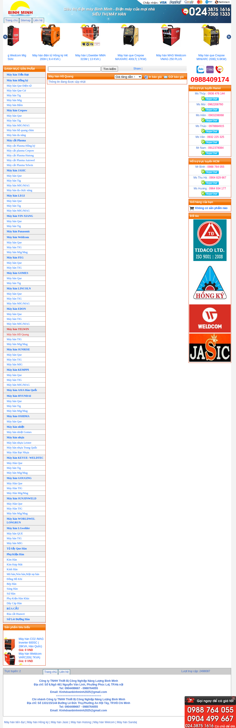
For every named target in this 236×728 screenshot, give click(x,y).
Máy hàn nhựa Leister (19, 442)
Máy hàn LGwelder (18, 528)
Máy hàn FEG (15, 257)
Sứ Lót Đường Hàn (18, 619)
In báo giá (153, 77)
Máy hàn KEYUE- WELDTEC (25, 457)
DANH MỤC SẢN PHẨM (19, 68)
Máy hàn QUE (15, 533)
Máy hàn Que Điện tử (19, 85)
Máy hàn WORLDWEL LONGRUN (21, 520)
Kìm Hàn (12, 559)
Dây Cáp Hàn (14, 603)
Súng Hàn (12, 588)
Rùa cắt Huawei (16, 614)
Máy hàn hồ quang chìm (20, 130)
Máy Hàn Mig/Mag (17, 493)
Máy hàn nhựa (15, 437)
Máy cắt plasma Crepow (20, 150)
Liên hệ (38, 20)
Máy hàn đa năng (16, 135)
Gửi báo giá (173, 77)
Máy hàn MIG (15, 364)
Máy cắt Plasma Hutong (20, 155)
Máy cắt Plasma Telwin (20, 165)
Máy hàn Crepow (17, 110)
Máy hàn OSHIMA (18, 416)
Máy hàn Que (14, 115)
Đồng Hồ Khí (14, 579)
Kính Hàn (12, 569)
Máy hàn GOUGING (19, 478)
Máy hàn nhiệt (15, 426)
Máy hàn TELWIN (18, 329)
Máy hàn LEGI (16, 195)
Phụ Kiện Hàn (15, 554)
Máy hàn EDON (16, 308)
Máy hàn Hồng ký (17, 80)
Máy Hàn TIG (14, 488)
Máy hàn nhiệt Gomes (19, 432)
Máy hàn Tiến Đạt (18, 74)
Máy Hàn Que (14, 463)
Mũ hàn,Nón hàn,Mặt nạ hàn (23, 574)
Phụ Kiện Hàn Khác (18, 598)
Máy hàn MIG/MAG (18, 125)
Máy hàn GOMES (17, 273)
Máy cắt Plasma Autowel (21, 160)
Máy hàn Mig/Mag (17, 252)
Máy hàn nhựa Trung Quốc (22, 447)
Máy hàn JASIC (16, 170)
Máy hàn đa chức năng (19, 190)
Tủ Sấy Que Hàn (17, 548)
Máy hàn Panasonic (18, 231)
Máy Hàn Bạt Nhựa (18, 452)
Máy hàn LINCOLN (19, 288)
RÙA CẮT (13, 608)
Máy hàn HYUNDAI (19, 395)
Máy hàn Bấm (15, 105)
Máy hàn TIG (14, 247)
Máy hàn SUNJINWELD (21, 498)
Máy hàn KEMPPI (18, 369)
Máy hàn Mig (14, 100)
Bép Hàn (11, 583)
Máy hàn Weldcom (18, 237)
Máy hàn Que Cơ (16, 90)
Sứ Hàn (11, 593)
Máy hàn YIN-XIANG (20, 216)
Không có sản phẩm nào (211, 208)
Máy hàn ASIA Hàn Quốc (22, 390)
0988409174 (210, 79)
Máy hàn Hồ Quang (18, 334)
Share (137, 68)
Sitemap (26, 20)
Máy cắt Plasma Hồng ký (21, 145)
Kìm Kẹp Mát (14, 564)
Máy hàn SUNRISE (18, 349)
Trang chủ (11, 20)
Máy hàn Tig (14, 95)
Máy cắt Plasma (16, 140)
